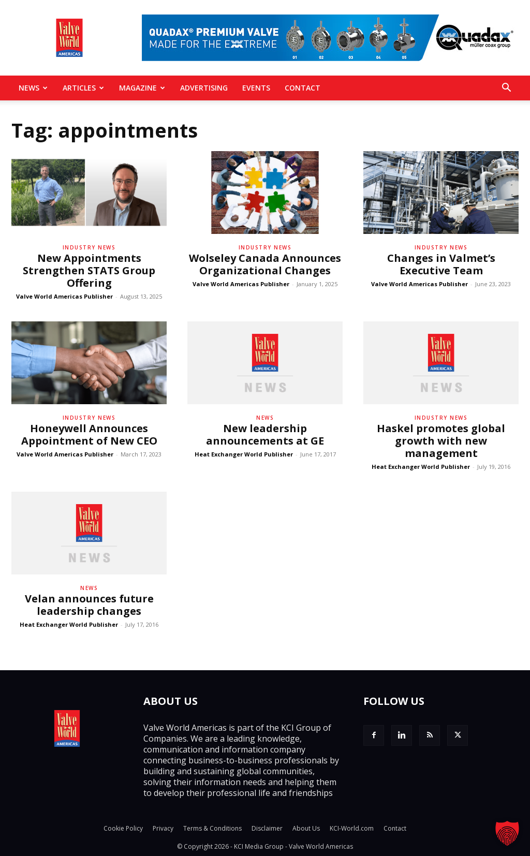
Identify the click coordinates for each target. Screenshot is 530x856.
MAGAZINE (142, 88)
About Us (306, 828)
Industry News (89, 247)
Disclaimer (267, 828)
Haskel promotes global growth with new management (441, 440)
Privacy (163, 828)
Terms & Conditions (212, 828)
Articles (83, 88)
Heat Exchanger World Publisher (244, 454)
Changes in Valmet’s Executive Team (441, 264)
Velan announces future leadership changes (89, 605)
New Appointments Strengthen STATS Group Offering (89, 270)
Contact (302, 88)
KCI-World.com (352, 828)
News (33, 88)
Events (256, 88)
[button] (506, 88)
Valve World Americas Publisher (64, 296)
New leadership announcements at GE (265, 434)
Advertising (204, 88)
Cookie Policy (123, 828)
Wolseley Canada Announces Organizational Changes (265, 264)
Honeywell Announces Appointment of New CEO (89, 434)
